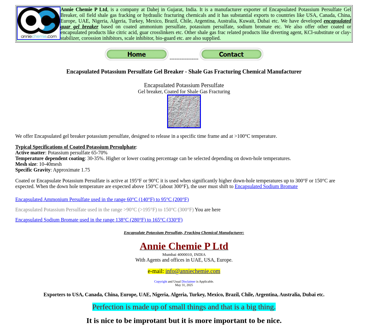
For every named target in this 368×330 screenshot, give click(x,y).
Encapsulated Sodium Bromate (266, 186)
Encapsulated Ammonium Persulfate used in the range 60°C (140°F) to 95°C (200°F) (102, 199)
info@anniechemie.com (193, 271)
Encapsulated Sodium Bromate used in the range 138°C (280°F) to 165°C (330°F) (99, 219)
